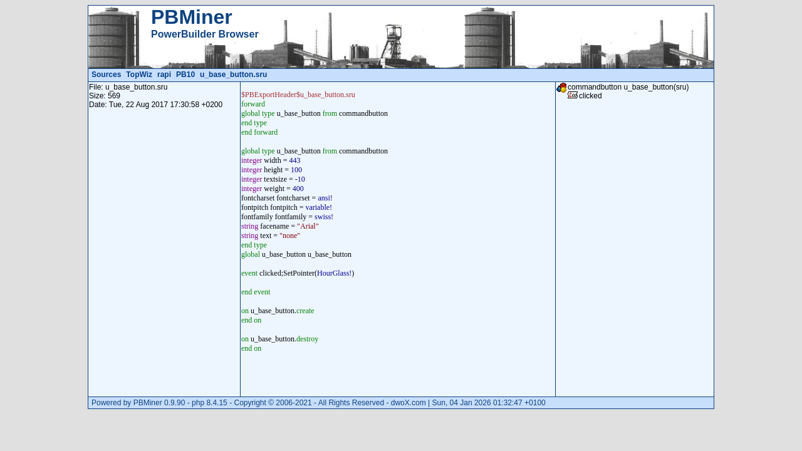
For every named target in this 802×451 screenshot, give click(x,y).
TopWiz (139, 74)
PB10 (185, 74)
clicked (590, 95)
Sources (106, 74)
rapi (164, 74)
